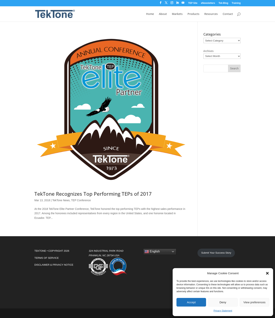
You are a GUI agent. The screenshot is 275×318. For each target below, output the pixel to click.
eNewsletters (208, 3)
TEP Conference (81, 200)
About (163, 14)
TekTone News (61, 200)
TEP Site (192, 3)
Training (236, 3)
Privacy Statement (223, 310)
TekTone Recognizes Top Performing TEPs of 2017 (93, 193)
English (152, 251)
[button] (267, 273)
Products (193, 14)
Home (150, 14)
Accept (191, 302)
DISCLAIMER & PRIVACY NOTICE (53, 264)
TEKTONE (40, 250)
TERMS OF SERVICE (46, 257)
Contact (228, 14)
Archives (208, 51)
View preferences (254, 302)
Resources (211, 14)
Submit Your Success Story (216, 252)
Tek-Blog (223, 3)
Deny (222, 302)
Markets (177, 14)
